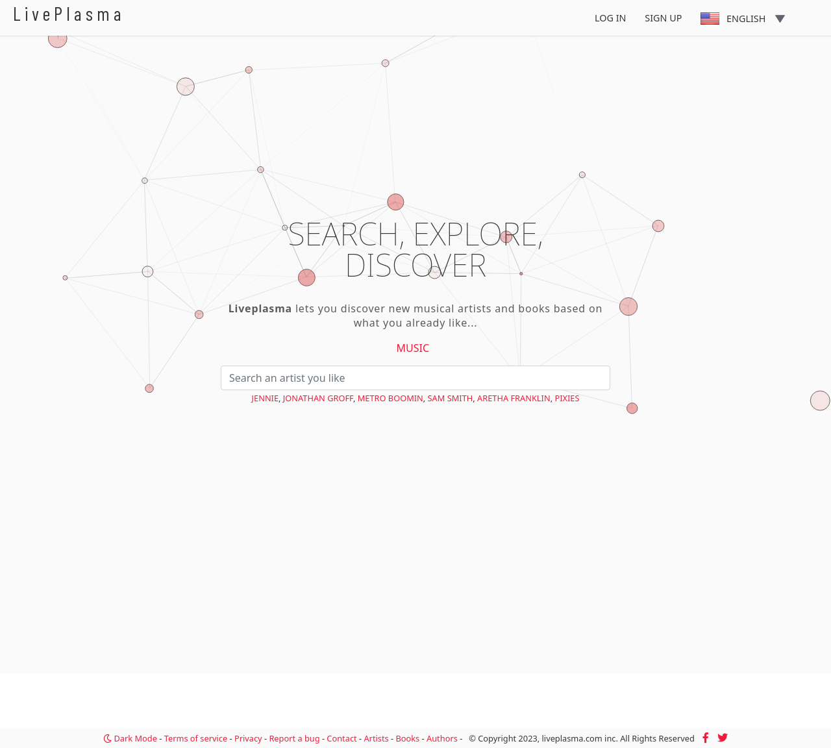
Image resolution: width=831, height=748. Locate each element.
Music (413, 348)
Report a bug (294, 738)
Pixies (566, 398)
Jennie (265, 398)
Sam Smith (450, 398)
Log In (610, 18)
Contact (341, 738)
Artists (376, 738)
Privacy (248, 738)
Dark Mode (130, 738)
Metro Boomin (390, 398)
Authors (442, 738)
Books (407, 738)
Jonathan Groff (318, 398)
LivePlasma (69, 13)
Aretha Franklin (514, 398)
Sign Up (663, 18)
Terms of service (195, 738)
